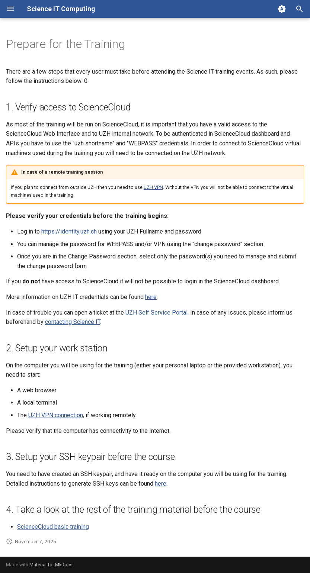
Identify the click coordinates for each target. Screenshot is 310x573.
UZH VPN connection (55, 415)
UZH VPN (153, 187)
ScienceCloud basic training (53, 526)
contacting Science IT (72, 321)
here (151, 296)
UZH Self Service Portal (156, 312)
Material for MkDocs (51, 564)
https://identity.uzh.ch (69, 231)
